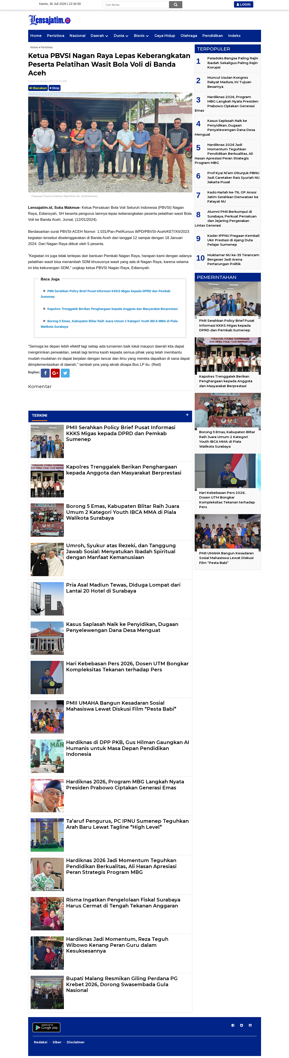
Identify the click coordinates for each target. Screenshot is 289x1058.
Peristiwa (55, 36)
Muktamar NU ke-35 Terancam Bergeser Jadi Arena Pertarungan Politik (233, 259)
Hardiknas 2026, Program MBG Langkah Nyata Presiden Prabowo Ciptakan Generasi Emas (125, 786)
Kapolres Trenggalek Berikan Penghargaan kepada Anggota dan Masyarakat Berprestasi (112, 310)
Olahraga (189, 36)
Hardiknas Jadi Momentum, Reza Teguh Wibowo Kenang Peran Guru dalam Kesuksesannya (117, 947)
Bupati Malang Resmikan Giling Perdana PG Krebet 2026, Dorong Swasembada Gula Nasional (122, 986)
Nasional (77, 36)
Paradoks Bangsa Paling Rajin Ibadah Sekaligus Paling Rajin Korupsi (232, 62)
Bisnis (139, 36)
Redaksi (40, 1044)
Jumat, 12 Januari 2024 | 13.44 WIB (47, 81)
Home (36, 36)
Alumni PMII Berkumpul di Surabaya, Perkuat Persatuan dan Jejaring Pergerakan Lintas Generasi (226, 218)
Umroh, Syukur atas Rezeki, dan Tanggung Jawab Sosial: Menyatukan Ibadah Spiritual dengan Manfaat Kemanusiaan (121, 553)
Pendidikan (212, 36)
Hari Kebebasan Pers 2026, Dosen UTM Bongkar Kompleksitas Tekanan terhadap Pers (127, 668)
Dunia (119, 36)
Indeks (234, 36)
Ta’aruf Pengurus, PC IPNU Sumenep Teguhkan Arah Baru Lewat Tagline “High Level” (127, 826)
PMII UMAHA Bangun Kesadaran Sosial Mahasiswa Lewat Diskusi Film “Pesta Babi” (121, 708)
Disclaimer (76, 1044)
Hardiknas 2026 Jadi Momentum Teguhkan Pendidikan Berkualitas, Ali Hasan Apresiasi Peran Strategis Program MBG (121, 868)
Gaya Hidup (164, 36)
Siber (57, 1044)
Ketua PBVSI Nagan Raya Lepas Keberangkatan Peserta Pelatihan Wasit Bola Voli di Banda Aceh (109, 64)
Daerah (97, 36)
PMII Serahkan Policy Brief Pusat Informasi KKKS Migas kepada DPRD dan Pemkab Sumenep (120, 435)
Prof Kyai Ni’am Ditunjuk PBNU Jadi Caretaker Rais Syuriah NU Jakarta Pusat (233, 177)
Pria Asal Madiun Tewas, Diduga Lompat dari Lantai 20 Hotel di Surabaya (123, 590)
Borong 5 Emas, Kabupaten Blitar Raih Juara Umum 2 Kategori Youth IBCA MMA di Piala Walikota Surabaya (122, 514)
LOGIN (244, 4)
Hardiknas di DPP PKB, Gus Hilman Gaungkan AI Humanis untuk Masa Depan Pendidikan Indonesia (127, 750)
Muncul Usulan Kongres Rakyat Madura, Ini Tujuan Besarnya (229, 82)
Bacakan (38, 88)
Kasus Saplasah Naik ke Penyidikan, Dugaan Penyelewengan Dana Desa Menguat (122, 629)
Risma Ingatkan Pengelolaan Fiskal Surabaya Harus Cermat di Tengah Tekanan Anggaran (123, 905)
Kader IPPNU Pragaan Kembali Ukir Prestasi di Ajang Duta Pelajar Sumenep (233, 240)
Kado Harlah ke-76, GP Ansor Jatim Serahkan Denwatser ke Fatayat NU (232, 196)
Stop (54, 88)
